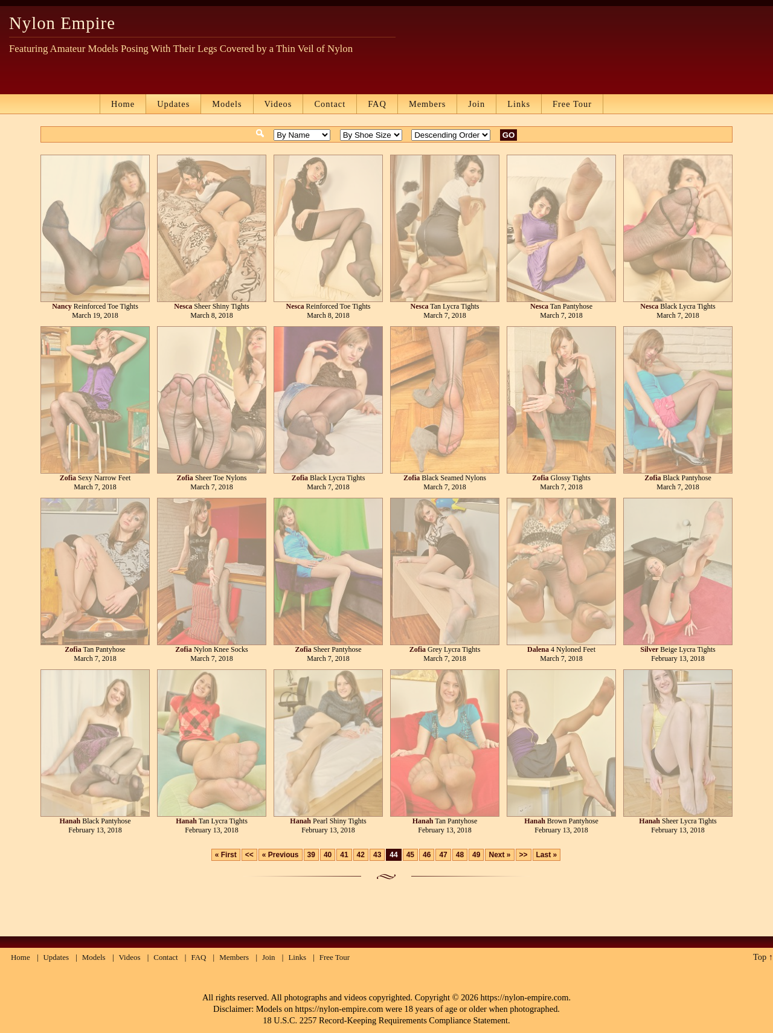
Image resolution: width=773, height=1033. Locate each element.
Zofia (68, 478)
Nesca (183, 306)
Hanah (69, 821)
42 (361, 855)
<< (249, 855)
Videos (278, 104)
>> (523, 855)
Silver (649, 649)
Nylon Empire (62, 23)
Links (518, 104)
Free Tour (572, 104)
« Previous (280, 855)
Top (759, 957)
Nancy (62, 306)
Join (476, 104)
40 (328, 855)
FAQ (377, 104)
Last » (546, 855)
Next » (499, 855)
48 (460, 855)
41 (344, 855)
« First (226, 855)
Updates (173, 104)
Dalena (538, 649)
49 (476, 855)
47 (443, 855)
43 (377, 855)
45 (410, 855)
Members (427, 104)
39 (311, 855)
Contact (329, 104)
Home (123, 104)
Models (227, 104)
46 (427, 855)
